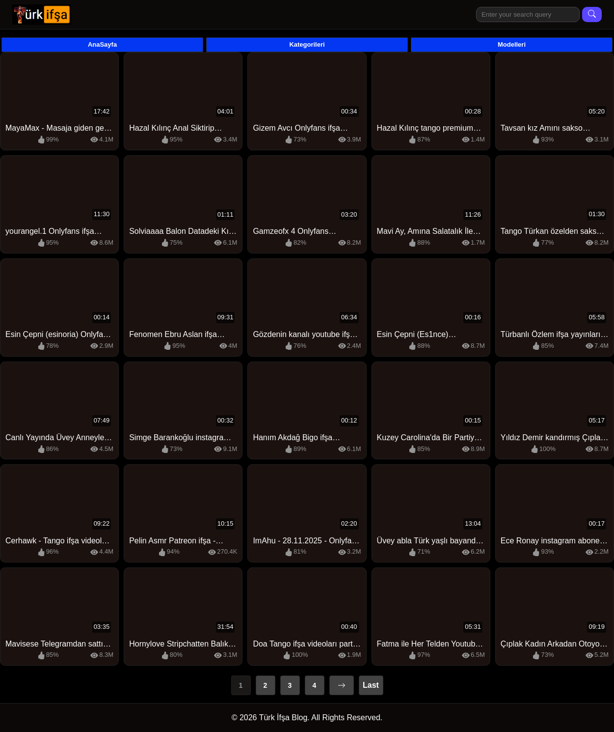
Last (371, 685)
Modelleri (512, 44)
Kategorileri (306, 44)
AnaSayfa (102, 44)
